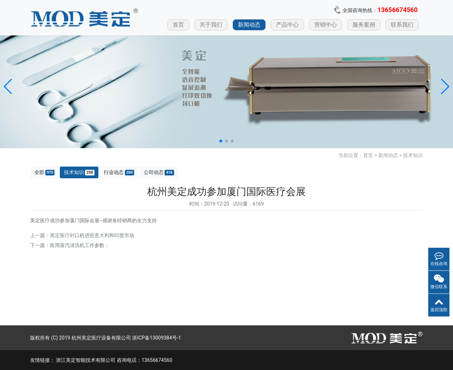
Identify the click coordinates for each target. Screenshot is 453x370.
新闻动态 (249, 24)
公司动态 (159, 172)
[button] (8, 86)
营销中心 (325, 24)
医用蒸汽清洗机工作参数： (79, 245)
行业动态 (119, 172)
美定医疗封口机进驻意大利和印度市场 (92, 235)
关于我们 (211, 24)
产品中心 (287, 24)
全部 (44, 172)
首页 (178, 24)
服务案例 (363, 24)
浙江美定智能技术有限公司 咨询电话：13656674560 (114, 360)
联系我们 (402, 24)
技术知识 (413, 155)
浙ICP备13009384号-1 (156, 338)
